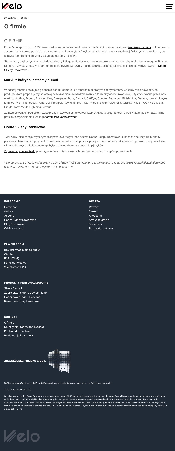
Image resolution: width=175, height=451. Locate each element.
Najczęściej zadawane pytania (24, 327)
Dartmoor (10, 207)
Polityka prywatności (101, 383)
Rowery (94, 207)
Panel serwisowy (15, 262)
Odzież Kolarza (13, 228)
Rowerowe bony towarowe (21, 301)
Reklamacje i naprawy (18, 335)
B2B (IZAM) (11, 258)
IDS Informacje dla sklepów (22, 250)
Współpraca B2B (15, 267)
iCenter (9, 254)
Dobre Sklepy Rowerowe (20, 220)
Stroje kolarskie (99, 220)
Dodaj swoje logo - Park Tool (22, 297)
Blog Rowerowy (14, 224)
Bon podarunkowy (101, 228)
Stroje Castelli (13, 288)
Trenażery (95, 224)
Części (93, 211)
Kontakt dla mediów (17, 331)
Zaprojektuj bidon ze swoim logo (25, 292)
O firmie (9, 322)
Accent (9, 215)
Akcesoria (95, 215)
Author (9, 211)
